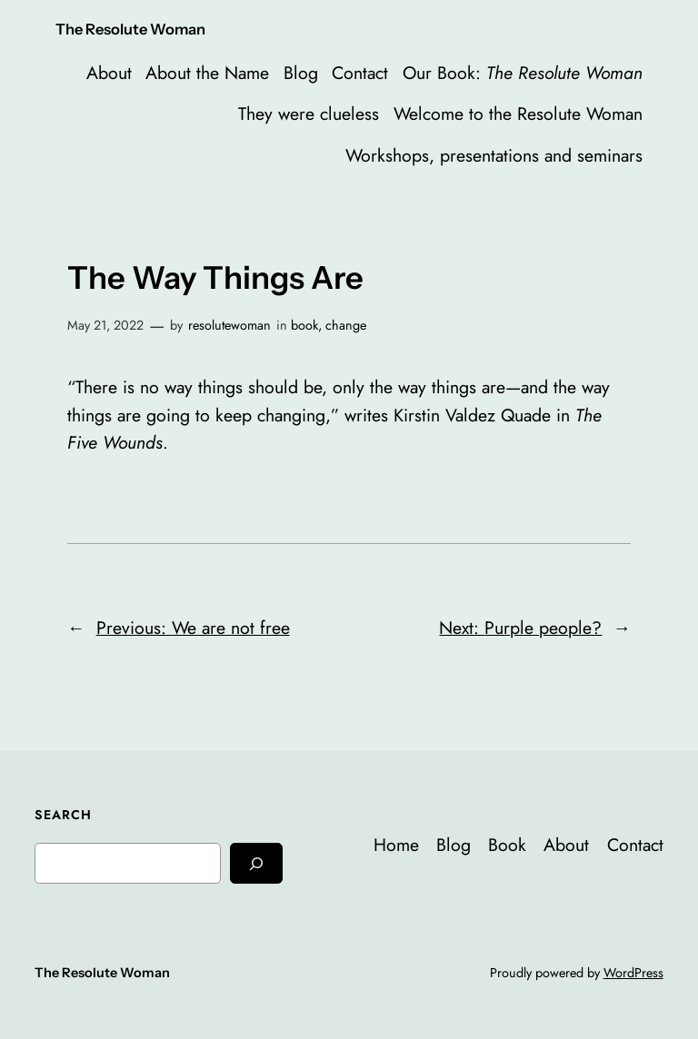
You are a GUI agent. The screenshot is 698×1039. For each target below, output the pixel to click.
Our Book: (523, 72)
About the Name (207, 72)
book (304, 325)
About (109, 72)
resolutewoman (229, 325)
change (345, 325)
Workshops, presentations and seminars (494, 155)
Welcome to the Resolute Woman (518, 113)
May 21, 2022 (105, 325)
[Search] (256, 863)
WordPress (633, 973)
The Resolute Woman (130, 29)
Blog (301, 72)
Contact (360, 72)
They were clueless (308, 113)
